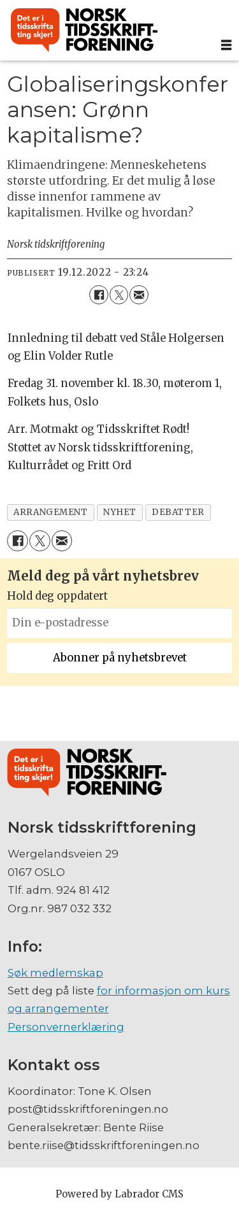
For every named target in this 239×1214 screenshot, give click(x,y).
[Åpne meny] (226, 45)
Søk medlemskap (55, 972)
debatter (178, 512)
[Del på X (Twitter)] (119, 294)
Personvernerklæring (66, 1026)
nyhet (119, 512)
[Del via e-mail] (138, 294)
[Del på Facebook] (98, 294)
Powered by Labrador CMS (119, 1194)
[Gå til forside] (84, 30)
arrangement (50, 512)
